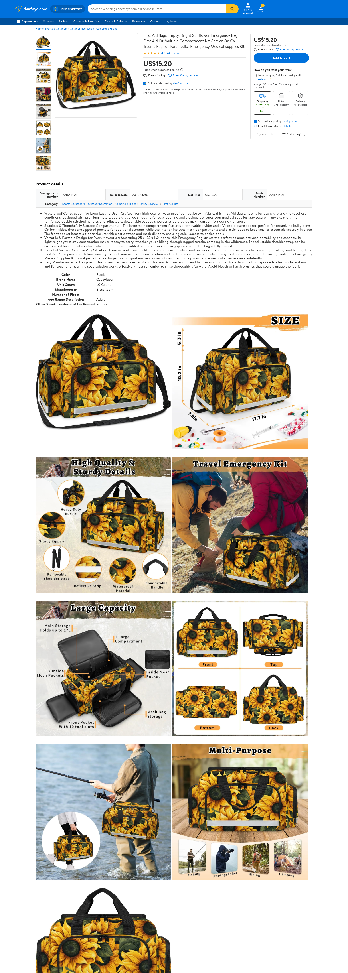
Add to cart (281, 57)
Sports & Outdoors (56, 28)
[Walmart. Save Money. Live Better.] (30, 9)
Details (287, 126)
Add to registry (293, 134)
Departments (27, 21)
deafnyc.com (181, 83)
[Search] (232, 8)
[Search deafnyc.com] (157, 8)
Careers (155, 21)
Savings (63, 21)
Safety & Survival (149, 204)
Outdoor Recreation (82, 28)
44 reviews (173, 53)
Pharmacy (138, 21)
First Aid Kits (170, 204)
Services (48, 21)
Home (39, 28)
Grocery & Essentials (86, 21)
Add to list (266, 134)
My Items (171, 21)
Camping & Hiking (106, 28)
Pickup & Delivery (116, 21)
